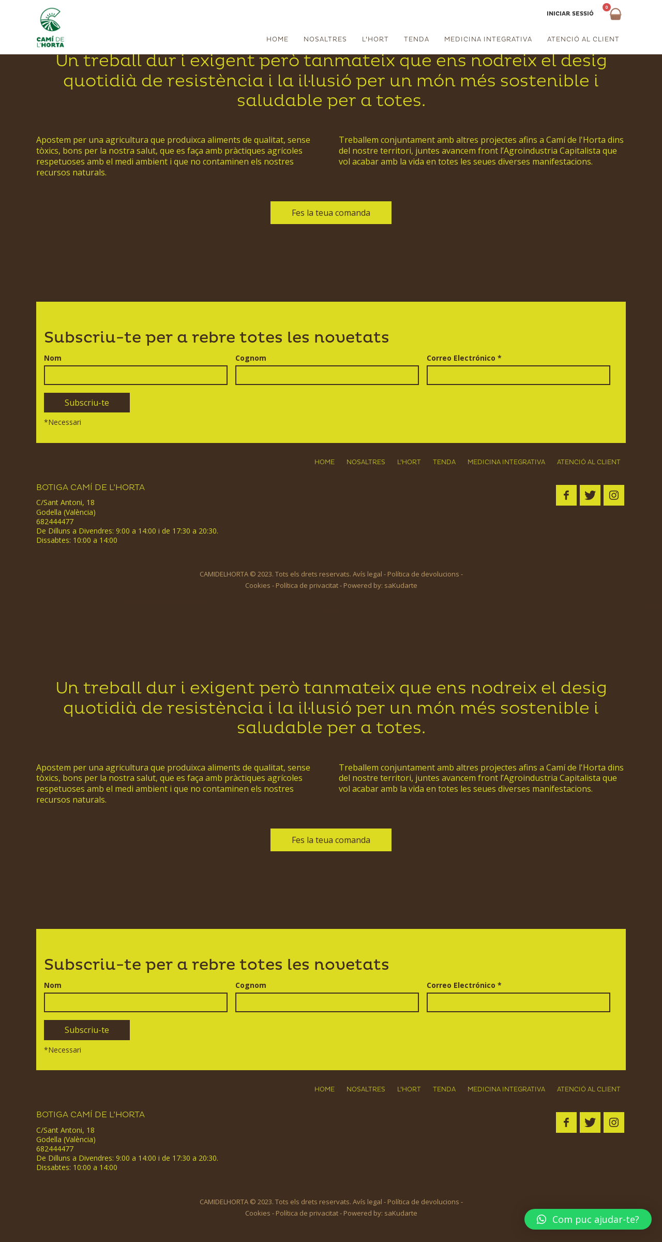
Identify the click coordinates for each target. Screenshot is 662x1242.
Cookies (257, 585)
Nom (53, 357)
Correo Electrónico (464, 357)
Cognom (250, 357)
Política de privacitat (307, 585)
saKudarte (400, 585)
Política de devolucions (423, 574)
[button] (588, 1219)
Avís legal (367, 574)
